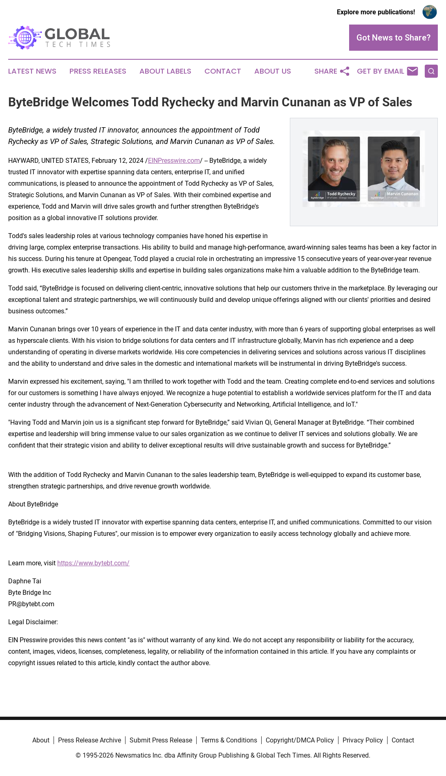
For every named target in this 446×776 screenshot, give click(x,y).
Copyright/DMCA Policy (300, 740)
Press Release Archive (89, 740)
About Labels (165, 71)
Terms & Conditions (229, 740)
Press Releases (97, 71)
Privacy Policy (363, 740)
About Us (272, 71)
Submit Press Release (161, 740)
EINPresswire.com (174, 160)
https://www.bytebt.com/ (93, 563)
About (40, 740)
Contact (222, 71)
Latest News (32, 71)
